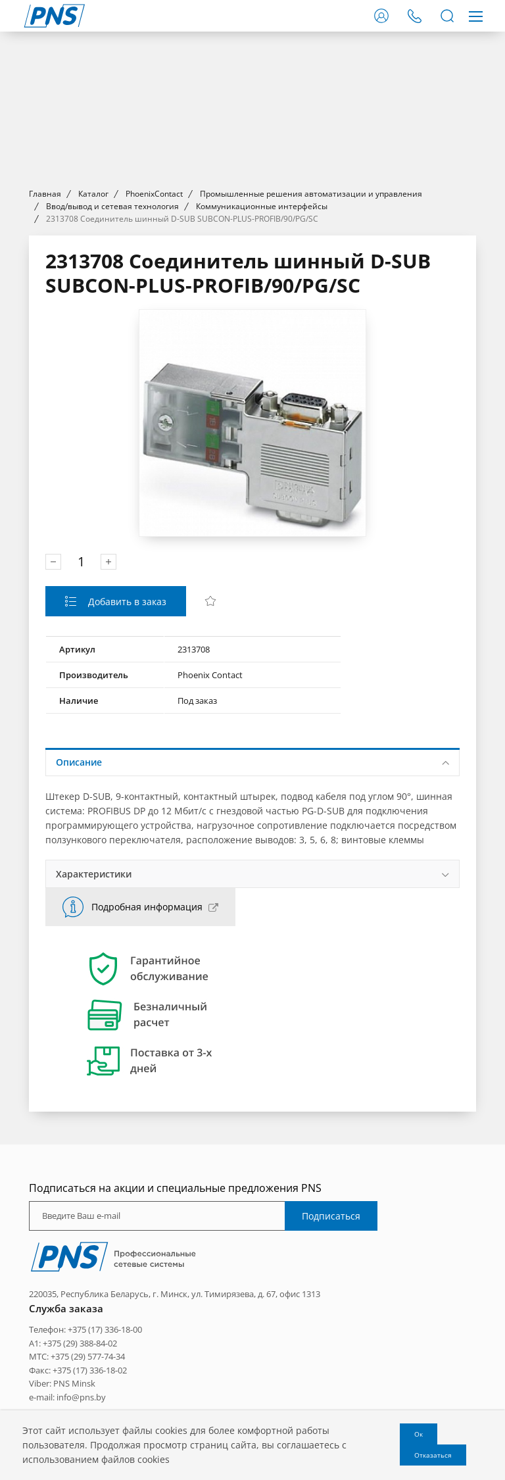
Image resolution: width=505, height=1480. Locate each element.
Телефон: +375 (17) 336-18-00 (85, 1329)
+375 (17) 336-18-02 (90, 1370)
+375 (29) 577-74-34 (88, 1356)
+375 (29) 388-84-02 (80, 1343)
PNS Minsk (74, 1383)
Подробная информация (147, 906)
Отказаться (433, 1455)
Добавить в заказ (125, 601)
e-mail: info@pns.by (67, 1397)
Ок (418, 1434)
